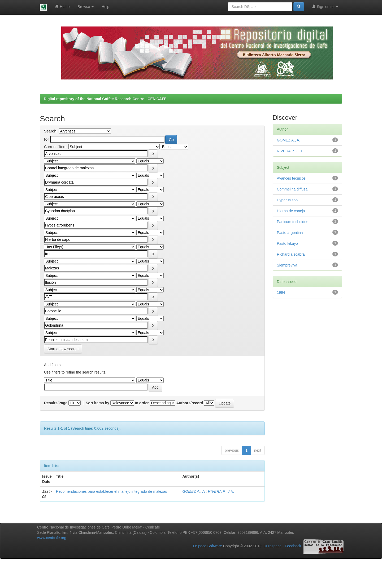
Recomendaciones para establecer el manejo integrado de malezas (111, 491)
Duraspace (272, 546)
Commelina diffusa (292, 189)
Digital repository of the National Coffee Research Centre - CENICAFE (105, 99)
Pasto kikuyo (287, 243)
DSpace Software (207, 546)
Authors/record (189, 403)
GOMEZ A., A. (194, 491)
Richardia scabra (291, 254)
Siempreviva (287, 265)
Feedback (293, 546)
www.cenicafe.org (51, 538)
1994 (281, 292)
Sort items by (97, 403)
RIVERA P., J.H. (221, 491)
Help (105, 7)
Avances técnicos (291, 178)
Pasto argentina (290, 232)
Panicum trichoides (292, 222)
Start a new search (63, 349)
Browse (86, 7)
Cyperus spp (287, 200)
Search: (51, 131)
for (46, 139)
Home (62, 6)
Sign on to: (325, 6)
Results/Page (55, 403)
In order (142, 403)
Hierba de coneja (291, 211)
